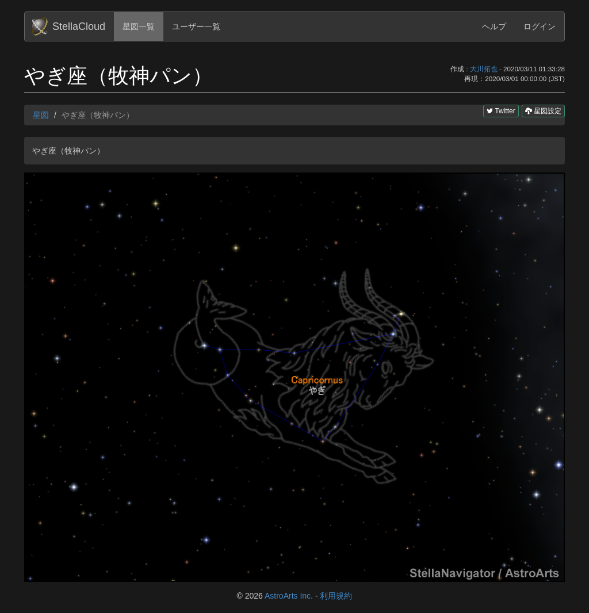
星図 (41, 115)
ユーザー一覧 (196, 26)
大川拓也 (484, 68)
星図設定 (543, 110)
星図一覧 (139, 26)
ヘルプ (494, 26)
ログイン (539, 26)
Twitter (501, 111)
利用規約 (336, 595)
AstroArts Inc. (289, 595)
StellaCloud (78, 26)
